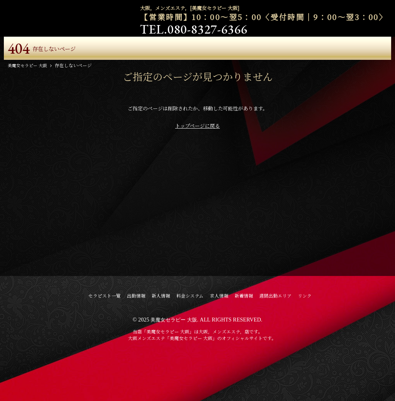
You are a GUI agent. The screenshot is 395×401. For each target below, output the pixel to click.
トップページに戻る (197, 164)
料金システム (190, 334)
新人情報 (161, 334)
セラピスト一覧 (104, 334)
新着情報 (244, 334)
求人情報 (219, 334)
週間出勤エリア (275, 334)
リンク (305, 334)
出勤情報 (136, 334)
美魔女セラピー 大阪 (174, 358)
